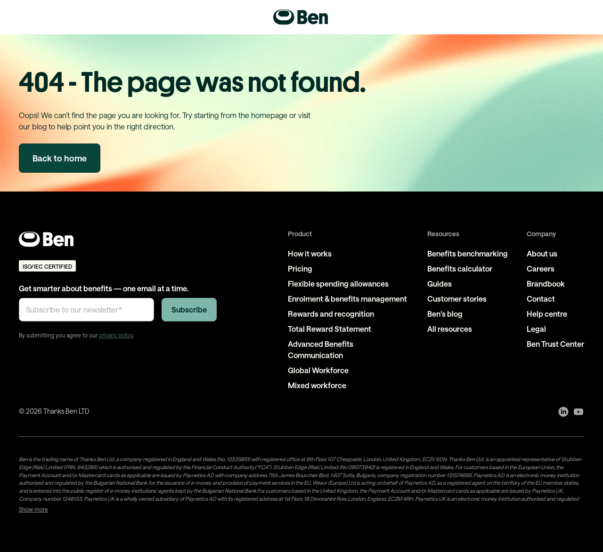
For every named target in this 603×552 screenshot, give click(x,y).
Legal (536, 328)
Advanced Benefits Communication (320, 349)
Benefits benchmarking (467, 253)
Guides (439, 283)
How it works (310, 253)
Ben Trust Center (555, 343)
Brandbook (546, 283)
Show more (33, 509)
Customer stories (457, 298)
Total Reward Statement (329, 328)
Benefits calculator (459, 268)
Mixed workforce (317, 385)
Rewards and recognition (331, 313)
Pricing (300, 268)
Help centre (547, 313)
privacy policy (116, 335)
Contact (541, 298)
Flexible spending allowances (338, 283)
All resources (449, 328)
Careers (540, 268)
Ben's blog (445, 313)
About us (542, 253)
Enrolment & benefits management (347, 298)
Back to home (60, 158)
